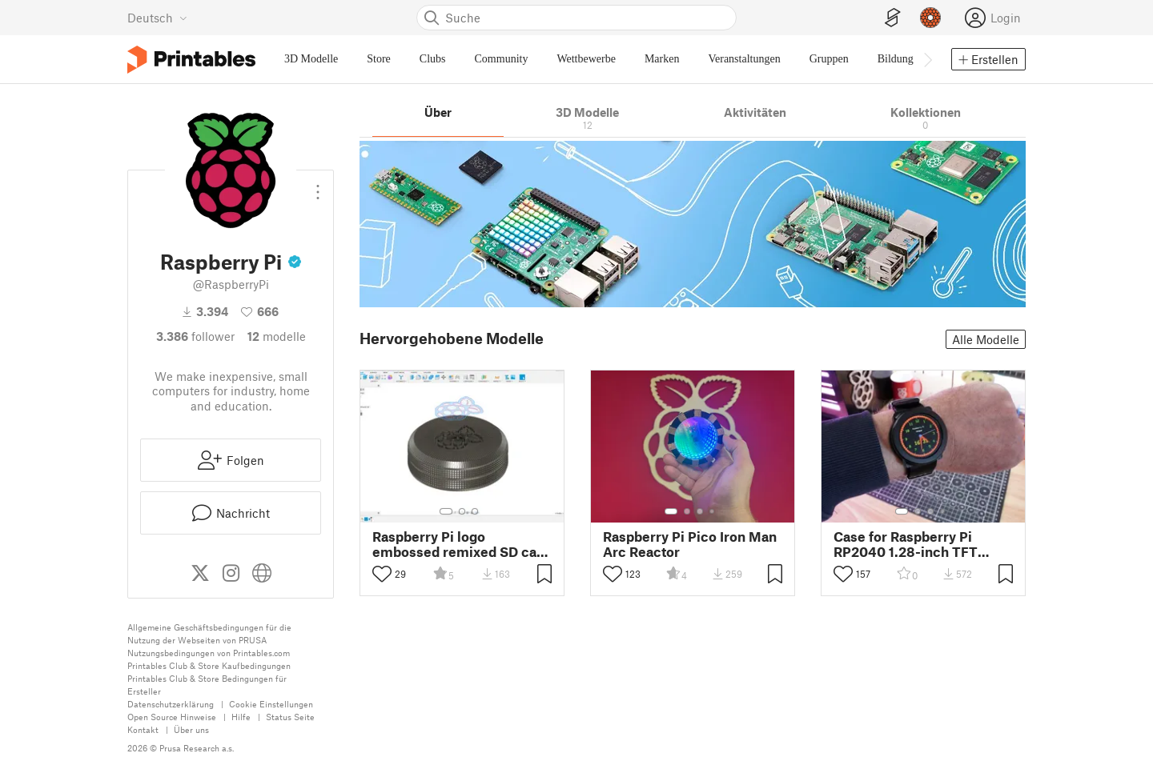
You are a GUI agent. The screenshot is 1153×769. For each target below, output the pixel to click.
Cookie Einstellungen (271, 704)
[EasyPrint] (893, 18)
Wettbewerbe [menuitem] (586, 59)
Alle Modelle (985, 339)
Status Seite (290, 716)
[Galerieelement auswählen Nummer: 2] (462, 511)
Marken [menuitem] (662, 59)
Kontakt (143, 729)
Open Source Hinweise (171, 716)
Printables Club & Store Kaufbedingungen (209, 665)
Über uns (191, 729)
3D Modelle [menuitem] (311, 59)
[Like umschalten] (382, 573)
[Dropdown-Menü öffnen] (318, 186)
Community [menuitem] (501, 59)
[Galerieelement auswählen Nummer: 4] (712, 511)
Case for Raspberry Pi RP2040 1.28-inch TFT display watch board (906, 544)
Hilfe (241, 716)
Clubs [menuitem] (433, 59)
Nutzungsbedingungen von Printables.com (208, 652)
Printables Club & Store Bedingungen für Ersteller (207, 684)
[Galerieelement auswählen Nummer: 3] (475, 511)
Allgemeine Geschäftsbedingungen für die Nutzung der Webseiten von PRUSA (209, 633)
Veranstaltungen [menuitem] (744, 59)
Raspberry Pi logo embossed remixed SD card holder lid (461, 544)
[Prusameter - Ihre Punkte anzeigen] (930, 17)
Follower (195, 336)
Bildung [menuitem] (896, 59)
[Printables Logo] (191, 60)
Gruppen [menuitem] (829, 59)
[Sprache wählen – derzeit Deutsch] (157, 17)
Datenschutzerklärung (170, 704)
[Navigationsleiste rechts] (927, 59)
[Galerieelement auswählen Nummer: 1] (446, 511)
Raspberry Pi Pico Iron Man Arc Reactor (690, 544)
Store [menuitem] (379, 59)
